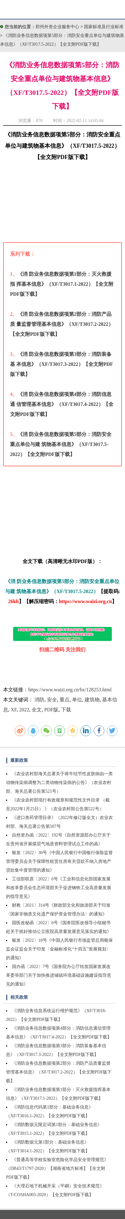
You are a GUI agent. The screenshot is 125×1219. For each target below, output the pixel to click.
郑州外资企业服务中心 (57, 26)
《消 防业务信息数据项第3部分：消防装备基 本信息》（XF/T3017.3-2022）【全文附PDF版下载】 (61, 364)
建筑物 (92, 699)
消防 (39, 699)
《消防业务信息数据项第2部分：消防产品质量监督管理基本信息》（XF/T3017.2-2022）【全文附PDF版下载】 (59, 1072)
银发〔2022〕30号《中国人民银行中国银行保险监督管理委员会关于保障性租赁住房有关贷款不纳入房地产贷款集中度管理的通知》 (59, 861)
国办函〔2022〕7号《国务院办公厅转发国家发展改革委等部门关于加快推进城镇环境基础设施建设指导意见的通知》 (58, 975)
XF (14, 709)
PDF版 (51, 709)
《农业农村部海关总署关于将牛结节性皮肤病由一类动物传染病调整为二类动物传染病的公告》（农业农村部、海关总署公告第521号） (59, 782)
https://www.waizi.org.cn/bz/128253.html (70, 689)
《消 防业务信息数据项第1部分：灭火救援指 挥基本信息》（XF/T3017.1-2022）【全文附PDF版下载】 (61, 284)
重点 (65, 699)
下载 (66, 709)
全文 (37, 709)
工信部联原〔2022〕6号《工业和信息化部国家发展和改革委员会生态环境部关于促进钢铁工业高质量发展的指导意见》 (58, 888)
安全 (52, 699)
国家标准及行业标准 (103, 26)
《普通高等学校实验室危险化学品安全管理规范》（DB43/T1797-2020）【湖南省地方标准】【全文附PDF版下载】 (57, 1168)
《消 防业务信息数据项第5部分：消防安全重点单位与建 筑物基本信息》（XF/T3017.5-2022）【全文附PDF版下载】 (61, 444)
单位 (77, 699)
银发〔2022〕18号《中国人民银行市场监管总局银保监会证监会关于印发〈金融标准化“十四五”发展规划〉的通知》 (59, 949)
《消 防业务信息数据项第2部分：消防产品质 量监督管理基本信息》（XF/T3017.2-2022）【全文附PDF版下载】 (61, 324)
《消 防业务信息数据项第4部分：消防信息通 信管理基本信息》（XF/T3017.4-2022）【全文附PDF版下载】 (61, 404)
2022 (24, 709)
